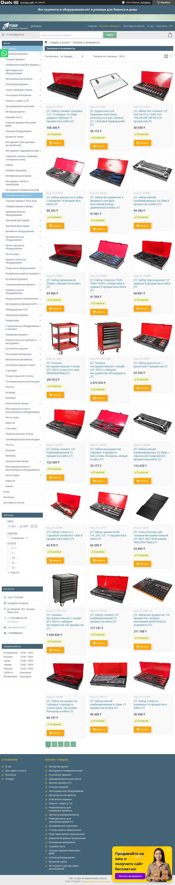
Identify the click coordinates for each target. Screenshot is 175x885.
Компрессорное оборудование (15, 291)
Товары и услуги (60, 42)
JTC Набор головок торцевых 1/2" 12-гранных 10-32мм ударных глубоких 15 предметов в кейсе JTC (64, 116)
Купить (57, 143)
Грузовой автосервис (18, 225)
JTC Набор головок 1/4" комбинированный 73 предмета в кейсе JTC (61, 453)
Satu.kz (103, 878)
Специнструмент (15, 59)
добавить (145, 2)
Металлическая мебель (19, 78)
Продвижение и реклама (20, 106)
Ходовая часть (14, 117)
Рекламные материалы (62, 842)
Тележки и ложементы (19, 195)
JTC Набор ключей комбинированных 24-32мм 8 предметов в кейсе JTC (151, 201)
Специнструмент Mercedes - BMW (22, 124)
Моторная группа (15, 111)
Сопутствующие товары (19, 89)
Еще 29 (15, 572)
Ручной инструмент (17, 53)
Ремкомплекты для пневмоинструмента (60, 809)
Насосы (10, 386)
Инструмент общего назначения (17, 183)
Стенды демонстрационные (65, 829)
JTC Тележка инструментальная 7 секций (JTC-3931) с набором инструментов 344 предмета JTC (108, 369)
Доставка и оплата (133, 26)
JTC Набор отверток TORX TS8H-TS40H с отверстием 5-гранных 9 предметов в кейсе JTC (108, 285)
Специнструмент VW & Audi (21, 200)
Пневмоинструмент (17, 334)
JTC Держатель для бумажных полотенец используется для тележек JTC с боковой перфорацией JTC (107, 117)
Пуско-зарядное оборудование (15, 247)
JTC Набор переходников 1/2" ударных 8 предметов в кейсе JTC (152, 283)
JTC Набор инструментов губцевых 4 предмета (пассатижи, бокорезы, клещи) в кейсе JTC (109, 454)
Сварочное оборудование (20, 268)
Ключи (9, 164)
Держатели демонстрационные (67, 838)
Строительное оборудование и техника (22, 327)
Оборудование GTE (17, 309)
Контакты (162, 26)
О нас (150, 26)
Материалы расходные (19, 175)
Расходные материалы (18, 95)
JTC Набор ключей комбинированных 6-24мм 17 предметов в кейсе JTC (108, 704)
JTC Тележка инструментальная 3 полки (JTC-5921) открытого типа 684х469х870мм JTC (63, 368)
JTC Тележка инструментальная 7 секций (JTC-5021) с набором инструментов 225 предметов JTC (65, 621)
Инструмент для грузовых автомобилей (20, 143)
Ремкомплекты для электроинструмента (61, 820)
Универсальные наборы (19, 206)
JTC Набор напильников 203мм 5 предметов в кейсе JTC (64, 283)
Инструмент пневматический (22, 189)
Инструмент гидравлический (22, 150)
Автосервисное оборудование (14, 72)
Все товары (9, 48)
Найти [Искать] (110, 35)
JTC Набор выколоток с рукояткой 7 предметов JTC (151, 364)
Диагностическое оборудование (16, 261)
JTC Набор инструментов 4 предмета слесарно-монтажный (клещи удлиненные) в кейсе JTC (106, 202)
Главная (92, 26)
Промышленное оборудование (15, 238)
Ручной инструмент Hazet (20, 365)
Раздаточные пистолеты (19, 375)
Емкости (10, 422)
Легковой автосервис (18, 220)
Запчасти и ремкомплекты (64, 814)
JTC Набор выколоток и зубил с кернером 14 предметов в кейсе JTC (65, 201)
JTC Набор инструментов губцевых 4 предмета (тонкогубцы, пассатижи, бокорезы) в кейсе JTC (62, 706)
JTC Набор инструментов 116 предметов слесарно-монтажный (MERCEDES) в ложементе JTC (151, 620)
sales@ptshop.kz (16, 627)
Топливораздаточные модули (23, 381)
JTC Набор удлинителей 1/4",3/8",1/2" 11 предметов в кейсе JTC (108, 535)
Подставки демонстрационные (67, 834)
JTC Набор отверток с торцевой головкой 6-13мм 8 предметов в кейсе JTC (64, 535)
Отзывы (9, 778)
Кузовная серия (14, 136)
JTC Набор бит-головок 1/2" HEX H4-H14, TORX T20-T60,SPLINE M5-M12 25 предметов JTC (151, 116)
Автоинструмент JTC (60, 782)
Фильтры (11, 397)
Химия (9, 486)
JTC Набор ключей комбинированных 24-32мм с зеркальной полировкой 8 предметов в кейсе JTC (151, 454)
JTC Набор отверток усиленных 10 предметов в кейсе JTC (150, 704)
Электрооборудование (19, 131)
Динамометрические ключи (65, 778)
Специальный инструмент (20, 284)
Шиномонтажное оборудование (15, 213)
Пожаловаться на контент (96, 881)
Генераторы (12, 320)
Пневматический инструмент (22, 64)
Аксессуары (12, 254)
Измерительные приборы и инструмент (21, 341)
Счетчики (11, 370)
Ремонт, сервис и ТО (17, 100)
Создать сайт (27, 2)
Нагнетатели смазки (17, 403)
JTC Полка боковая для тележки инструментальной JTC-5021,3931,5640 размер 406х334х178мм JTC (151, 537)
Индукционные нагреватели (22, 298)
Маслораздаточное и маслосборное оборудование (23, 410)
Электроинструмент (17, 84)
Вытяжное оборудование (20, 231)
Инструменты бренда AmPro (22, 304)
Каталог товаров (109, 26)
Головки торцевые (16, 170)
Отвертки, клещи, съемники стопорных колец (22, 158)
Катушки (10, 392)
